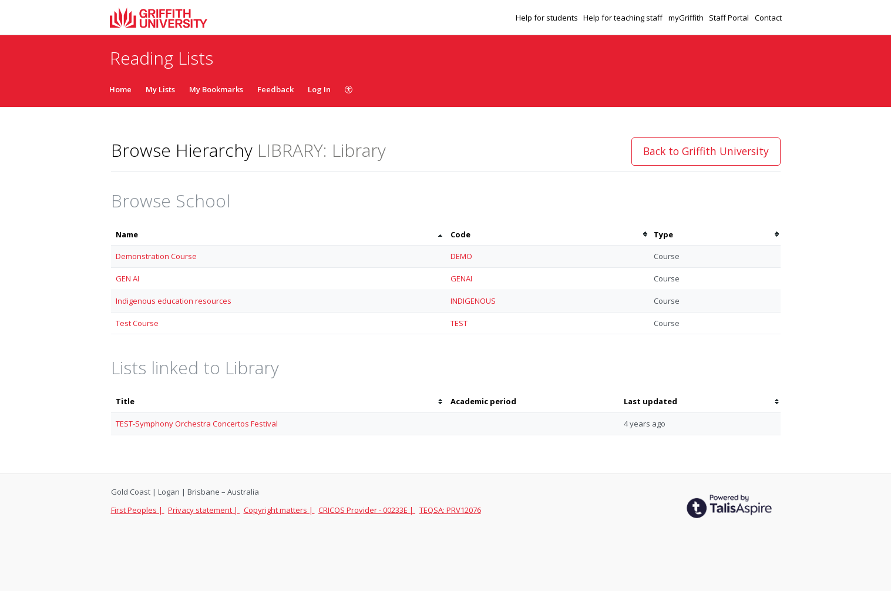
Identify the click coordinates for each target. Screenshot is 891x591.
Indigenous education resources (173, 301)
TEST (459, 323)
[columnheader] (278, 235)
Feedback (275, 89)
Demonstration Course (156, 256)
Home (120, 89)
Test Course (137, 323)
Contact (768, 17)
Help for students (548, 17)
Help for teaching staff (623, 17)
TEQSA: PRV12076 (450, 510)
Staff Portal (730, 17)
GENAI (461, 278)
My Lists (160, 89)
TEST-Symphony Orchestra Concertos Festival (197, 423)
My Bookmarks (216, 89)
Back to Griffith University (706, 151)
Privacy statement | (204, 510)
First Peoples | (137, 510)
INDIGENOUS (473, 301)
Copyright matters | (279, 510)
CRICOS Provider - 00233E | (366, 510)
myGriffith (686, 17)
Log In (319, 89)
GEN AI (127, 278)
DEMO (461, 256)
